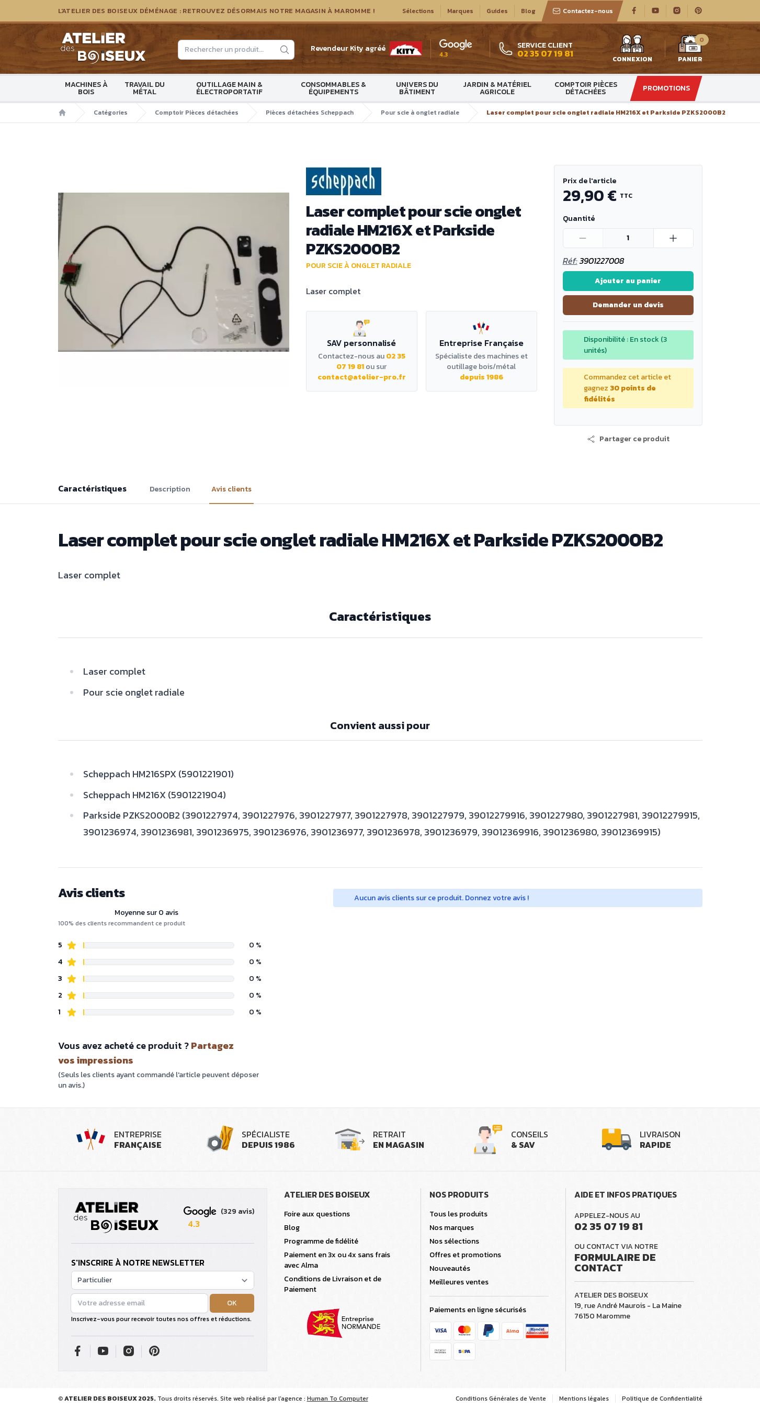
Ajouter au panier (628, 280)
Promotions (666, 88)
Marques (460, 11)
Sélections (418, 11)
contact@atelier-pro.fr (361, 377)
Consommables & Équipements (333, 88)
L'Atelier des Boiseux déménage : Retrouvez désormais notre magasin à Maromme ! (216, 11)
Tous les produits (458, 1214)
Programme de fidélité (321, 1241)
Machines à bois (86, 88)
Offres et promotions (465, 1254)
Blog (528, 11)
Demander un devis (628, 304)
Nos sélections (454, 1241)
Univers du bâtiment (417, 88)
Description (170, 489)
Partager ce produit (628, 439)
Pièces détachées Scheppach (310, 112)
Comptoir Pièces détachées (585, 88)
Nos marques (451, 1227)
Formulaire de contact (615, 1262)
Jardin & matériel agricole (497, 88)
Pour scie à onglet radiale (420, 112)
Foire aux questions (317, 1214)
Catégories (111, 112)
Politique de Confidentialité (662, 1398)
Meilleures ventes (459, 1282)
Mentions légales (584, 1398)
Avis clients (231, 489)
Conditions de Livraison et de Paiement (332, 1284)
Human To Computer (337, 1398)
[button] (628, 439)
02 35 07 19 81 (608, 1226)
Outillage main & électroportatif (229, 88)
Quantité (579, 218)
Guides (497, 11)
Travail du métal (144, 88)
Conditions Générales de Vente (501, 1398)
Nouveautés (449, 1268)
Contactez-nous (582, 11)
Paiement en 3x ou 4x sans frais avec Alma (337, 1260)
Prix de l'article (589, 180)
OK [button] (232, 1303)
